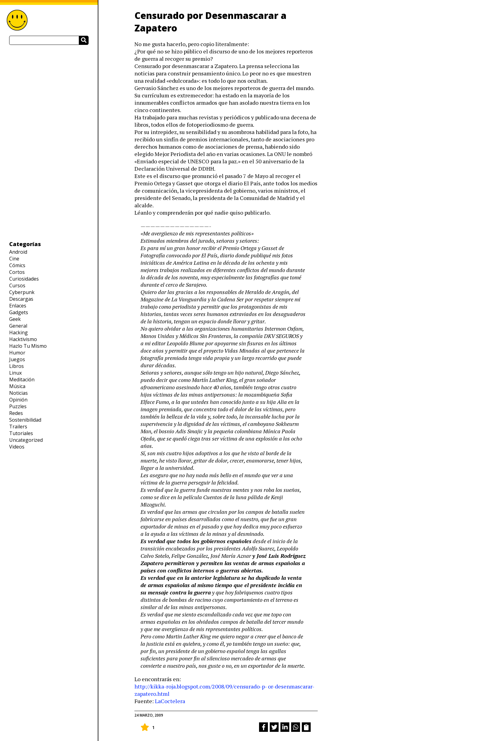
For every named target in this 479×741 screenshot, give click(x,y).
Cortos (17, 272)
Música (17, 386)
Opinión (18, 399)
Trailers (18, 426)
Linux (15, 372)
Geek (15, 319)
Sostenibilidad (25, 419)
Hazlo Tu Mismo (28, 346)
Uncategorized (26, 440)
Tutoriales (21, 433)
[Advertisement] (49, 142)
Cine (14, 258)
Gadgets (18, 312)
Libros (16, 366)
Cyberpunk (22, 292)
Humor (17, 352)
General (18, 325)
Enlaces (17, 305)
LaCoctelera (170, 701)
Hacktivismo (23, 339)
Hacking (18, 332)
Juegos (17, 359)
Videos (16, 446)
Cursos (17, 285)
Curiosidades (24, 278)
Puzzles (18, 406)
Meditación (22, 379)
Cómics (17, 265)
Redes (16, 413)
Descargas (21, 299)
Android (18, 252)
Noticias (18, 393)
